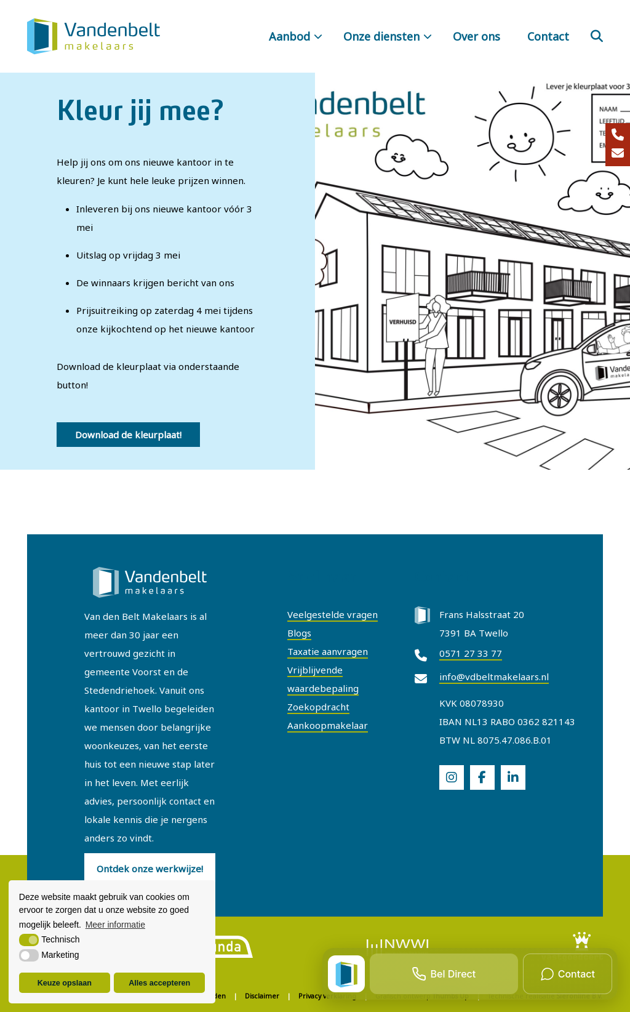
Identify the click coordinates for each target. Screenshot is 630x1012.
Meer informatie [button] (115, 925)
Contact (548, 36)
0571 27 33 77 (470, 653)
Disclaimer (262, 996)
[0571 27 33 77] (618, 135)
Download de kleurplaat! (128, 434)
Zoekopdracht (318, 707)
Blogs (299, 633)
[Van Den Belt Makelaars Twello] (93, 36)
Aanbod (289, 36)
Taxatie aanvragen (327, 651)
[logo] (222, 946)
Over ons (476, 36)
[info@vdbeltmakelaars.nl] (618, 154)
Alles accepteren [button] (159, 983)
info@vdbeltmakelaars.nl (494, 676)
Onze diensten (381, 36)
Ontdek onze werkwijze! (150, 868)
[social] (451, 777)
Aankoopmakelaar (327, 725)
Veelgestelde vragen (332, 614)
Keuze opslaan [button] (65, 983)
